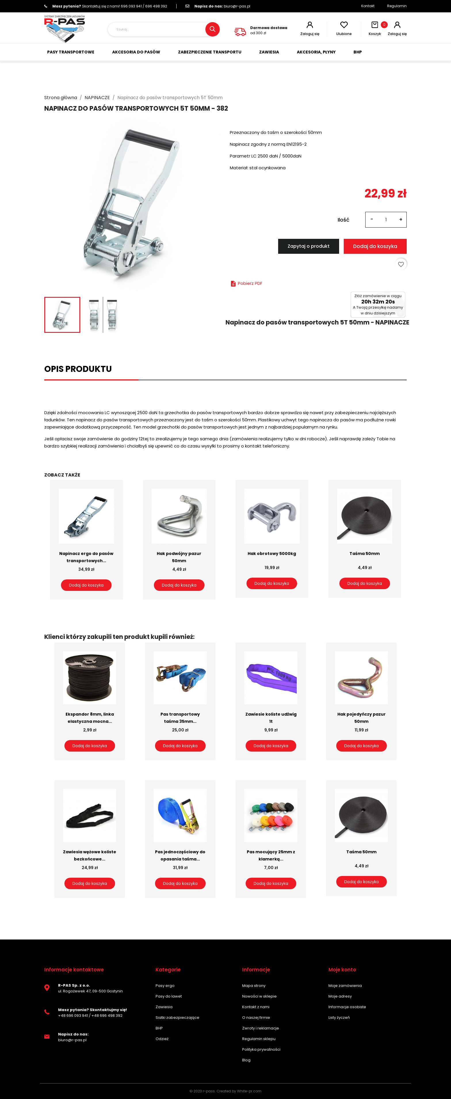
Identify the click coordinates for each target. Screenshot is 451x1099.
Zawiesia (164, 1007)
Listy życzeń (339, 1017)
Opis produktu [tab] (78, 369)
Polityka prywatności (261, 1049)
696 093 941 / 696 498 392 (105, 6)
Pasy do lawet (169, 996)
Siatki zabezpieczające (177, 1017)
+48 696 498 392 (107, 1015)
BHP (159, 1028)
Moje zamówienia (345, 985)
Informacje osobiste (347, 1007)
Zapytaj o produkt (309, 246)
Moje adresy (340, 996)
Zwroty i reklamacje (260, 1028)
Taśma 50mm (364, 553)
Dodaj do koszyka (375, 246)
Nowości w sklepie (259, 996)
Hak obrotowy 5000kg (272, 553)
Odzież (162, 1039)
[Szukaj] (164, 29)
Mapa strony (253, 985)
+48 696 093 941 (73, 1015)
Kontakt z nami (256, 1007)
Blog (246, 1060)
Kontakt (367, 5)
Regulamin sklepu (259, 1039)
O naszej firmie (256, 1017)
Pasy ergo (165, 985)
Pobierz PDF (246, 283)
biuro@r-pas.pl (218, 6)
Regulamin (397, 5)
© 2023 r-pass (202, 1091)
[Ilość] (386, 220)
